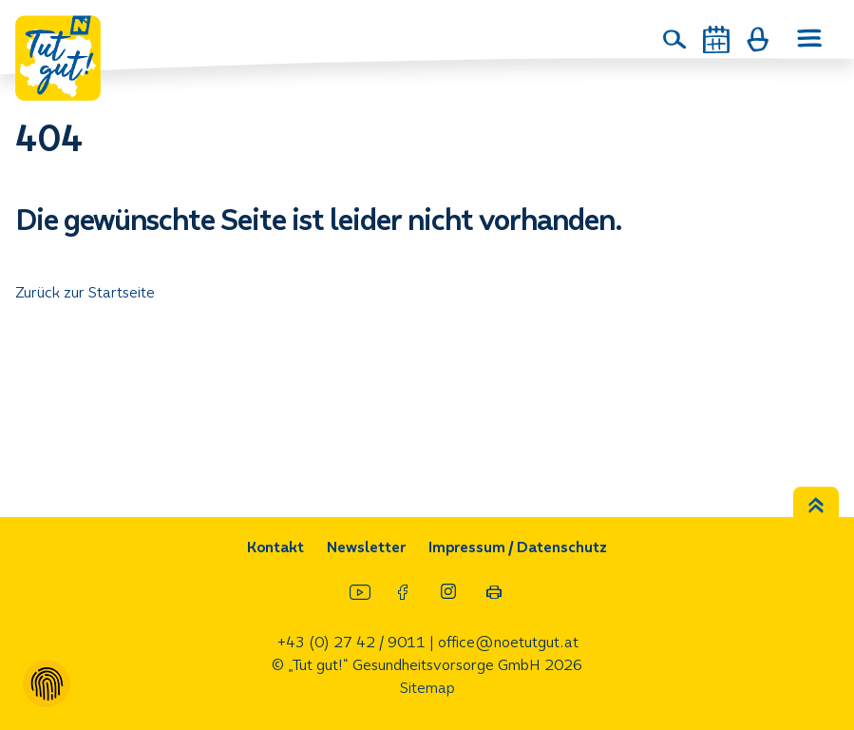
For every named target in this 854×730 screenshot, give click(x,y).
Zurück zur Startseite (85, 292)
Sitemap (427, 688)
